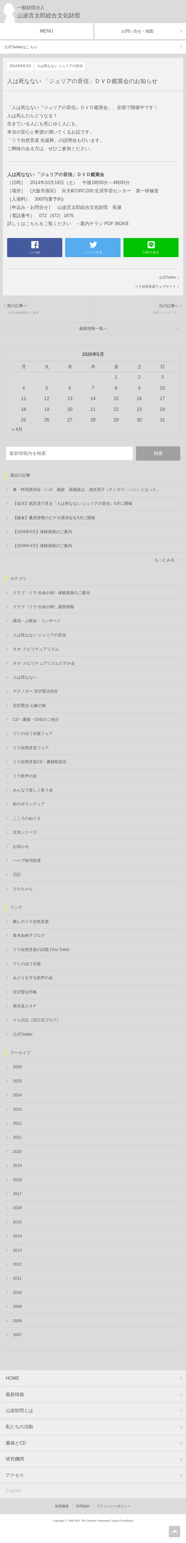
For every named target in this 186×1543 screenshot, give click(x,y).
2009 (17, 1306)
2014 (17, 1236)
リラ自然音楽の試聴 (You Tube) (41, 949)
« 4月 (17, 429)
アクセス (15, 1475)
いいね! (35, 252)
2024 (17, 1095)
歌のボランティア (29, 804)
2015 (17, 1222)
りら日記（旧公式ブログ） (37, 1020)
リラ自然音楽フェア (31, 747)
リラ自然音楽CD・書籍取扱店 (40, 761)
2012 (17, 1264)
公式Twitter (167, 277)
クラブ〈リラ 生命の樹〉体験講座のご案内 (51, 592)
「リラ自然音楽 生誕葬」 (33, 140)
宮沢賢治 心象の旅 (29, 705)
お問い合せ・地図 (137, 31)
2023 (17, 1109)
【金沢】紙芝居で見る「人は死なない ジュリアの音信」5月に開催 (72, 503)
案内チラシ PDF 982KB (104, 223)
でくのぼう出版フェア (33, 733)
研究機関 (15, 1459)
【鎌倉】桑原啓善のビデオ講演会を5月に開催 (54, 517)
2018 (17, 1179)
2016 (17, 1207)
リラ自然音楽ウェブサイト (155, 287)
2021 (17, 1137)
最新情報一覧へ (93, 328)
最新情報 (15, 1394)
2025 (17, 1081)
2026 (17, 1066)
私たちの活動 (19, 1426)
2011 (17, 1278)
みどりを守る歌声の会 (33, 977)
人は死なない (25, 677)
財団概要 (62, 1506)
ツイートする (92, 252)
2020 (17, 1151)
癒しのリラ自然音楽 (31, 921)
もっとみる (165, 560)
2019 (17, 1165)
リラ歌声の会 (25, 776)
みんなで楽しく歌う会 (33, 790)
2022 (17, 1123)
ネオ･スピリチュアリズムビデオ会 (44, 663)
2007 (17, 1334)
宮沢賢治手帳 (25, 992)
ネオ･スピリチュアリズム (36, 649)
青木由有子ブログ (29, 935)
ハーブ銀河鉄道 (27, 860)
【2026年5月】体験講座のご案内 (42, 531)
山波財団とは (19, 1410)
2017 (17, 1193)
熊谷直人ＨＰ (25, 1006)
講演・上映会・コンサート (37, 620)
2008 (17, 1320)
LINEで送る (151, 252)
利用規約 (83, 1506)
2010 (17, 1292)
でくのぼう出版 (27, 963)
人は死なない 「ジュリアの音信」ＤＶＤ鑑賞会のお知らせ (82, 81)
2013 (17, 1250)
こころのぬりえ (27, 818)
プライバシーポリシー (114, 1506)
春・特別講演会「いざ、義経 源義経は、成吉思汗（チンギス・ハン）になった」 (87, 489)
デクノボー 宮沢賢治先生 (35, 691)
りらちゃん (23, 888)
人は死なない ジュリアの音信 (60, 66)
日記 (17, 874)
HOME (12, 1378)
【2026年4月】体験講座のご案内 (42, 545)
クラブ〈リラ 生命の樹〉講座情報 (43, 606)
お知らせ (21, 846)
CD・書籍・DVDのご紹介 (36, 719)
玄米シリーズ (25, 832)
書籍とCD (16, 1443)
